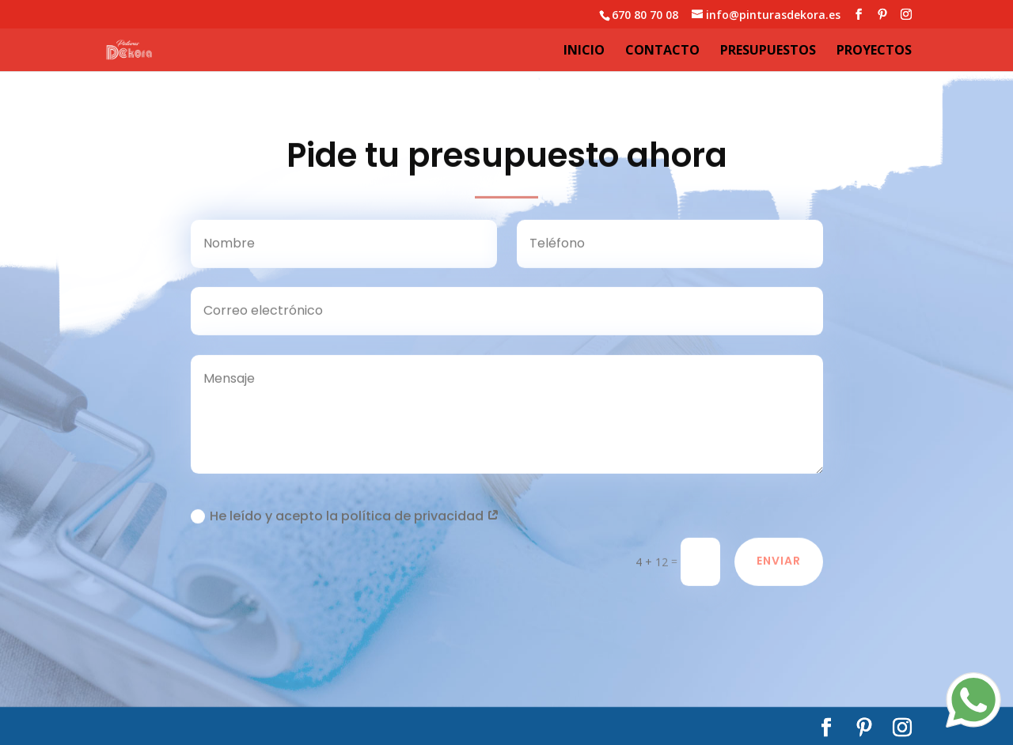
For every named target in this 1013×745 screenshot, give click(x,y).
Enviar (779, 564)
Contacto (662, 51)
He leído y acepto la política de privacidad (345, 518)
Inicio (584, 51)
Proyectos (874, 51)
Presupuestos (768, 51)
